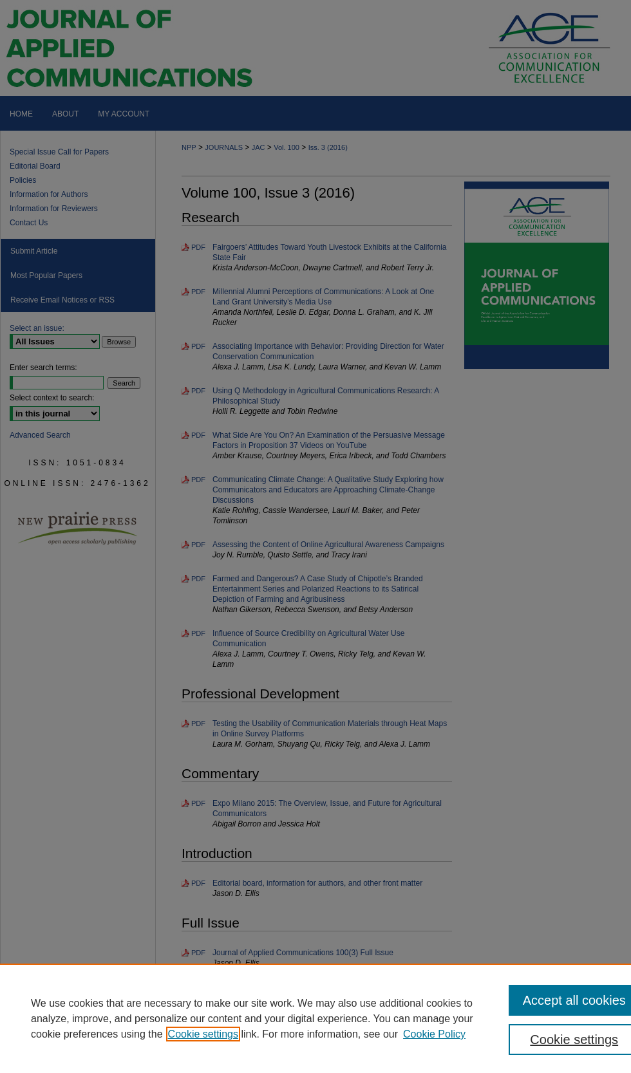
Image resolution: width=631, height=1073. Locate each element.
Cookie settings (203, 1034)
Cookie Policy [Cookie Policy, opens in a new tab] (434, 1034)
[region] (315, 1018)
